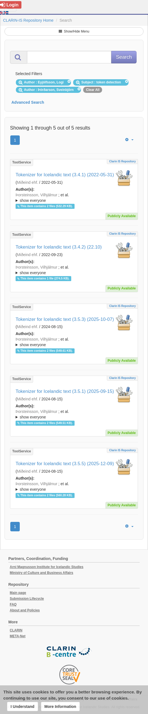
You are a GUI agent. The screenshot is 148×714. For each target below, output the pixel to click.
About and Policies (25, 610)
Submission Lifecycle (27, 599)
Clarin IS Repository (122, 161)
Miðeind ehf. (27, 182)
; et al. (74, 198)
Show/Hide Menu (74, 31)
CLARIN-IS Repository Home (28, 20)
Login (9, 5)
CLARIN (16, 630)
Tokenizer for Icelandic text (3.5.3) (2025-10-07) (65, 319)
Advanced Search (27, 102)
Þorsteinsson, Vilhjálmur (36, 195)
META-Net (17, 636)
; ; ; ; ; (74, 197)
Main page (18, 593)
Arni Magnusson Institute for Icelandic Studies (46, 567)
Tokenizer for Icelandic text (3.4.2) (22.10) (59, 247)
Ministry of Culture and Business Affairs (41, 573)
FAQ (13, 604)
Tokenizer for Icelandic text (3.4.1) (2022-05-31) (65, 174)
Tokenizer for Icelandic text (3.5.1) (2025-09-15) (65, 391)
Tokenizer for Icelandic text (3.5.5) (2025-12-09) (65, 463)
